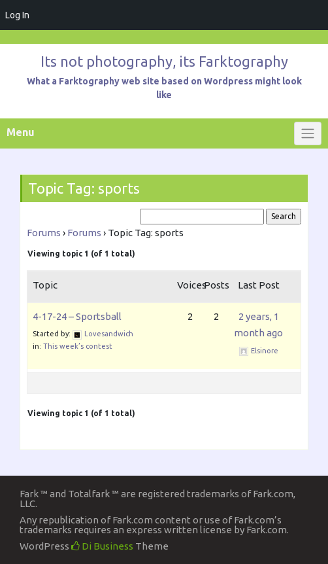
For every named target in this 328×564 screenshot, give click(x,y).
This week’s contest (77, 346)
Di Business (102, 546)
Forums (44, 232)
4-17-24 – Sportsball (77, 316)
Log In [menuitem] (17, 15)
